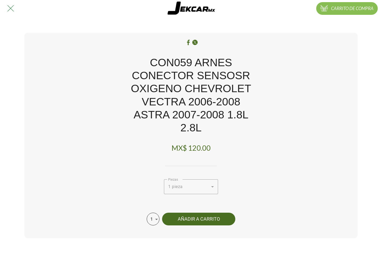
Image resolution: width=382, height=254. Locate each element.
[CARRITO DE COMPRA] (347, 8)
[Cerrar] (10, 8)
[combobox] (191, 187)
